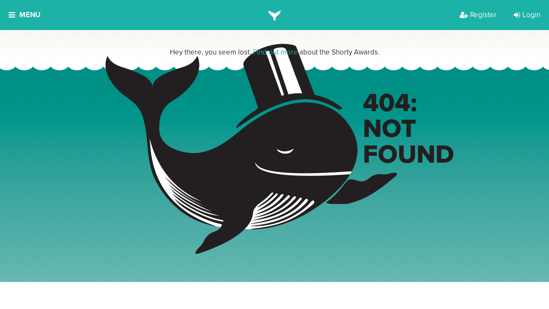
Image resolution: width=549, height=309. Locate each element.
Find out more (275, 52)
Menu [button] (24, 14)
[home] (274, 15)
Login (527, 14)
